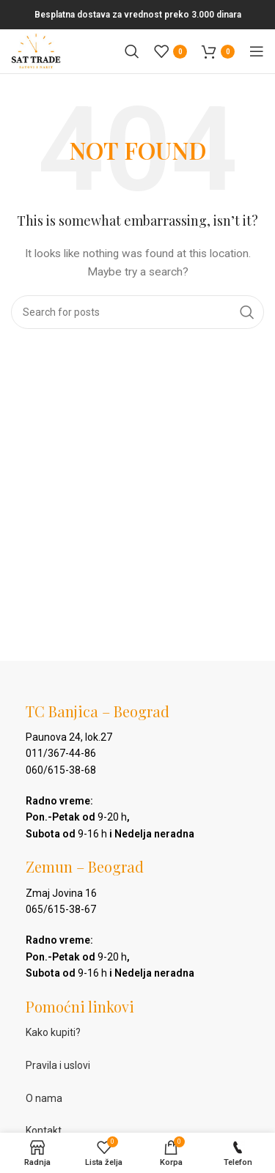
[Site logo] (36, 50)
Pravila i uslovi (58, 1065)
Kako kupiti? (53, 1032)
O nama (44, 1098)
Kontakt (44, 1130)
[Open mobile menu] (256, 51)
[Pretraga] (132, 51)
